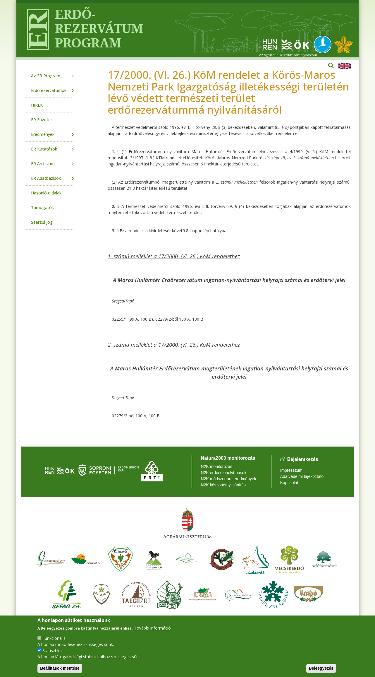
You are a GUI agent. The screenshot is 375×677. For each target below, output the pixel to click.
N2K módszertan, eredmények (228, 478)
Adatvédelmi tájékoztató (302, 476)
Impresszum (291, 470)
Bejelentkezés (302, 459)
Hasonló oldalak (46, 193)
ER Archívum (43, 163)
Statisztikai (52, 650)
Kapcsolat (289, 482)
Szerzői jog (42, 222)
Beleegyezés (321, 668)
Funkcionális (54, 638)
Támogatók (42, 207)
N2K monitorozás (216, 466)
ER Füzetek (42, 119)
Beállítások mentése (60, 668)
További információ (152, 628)
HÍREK (37, 105)
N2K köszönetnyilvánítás (223, 485)
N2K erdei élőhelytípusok (224, 472)
